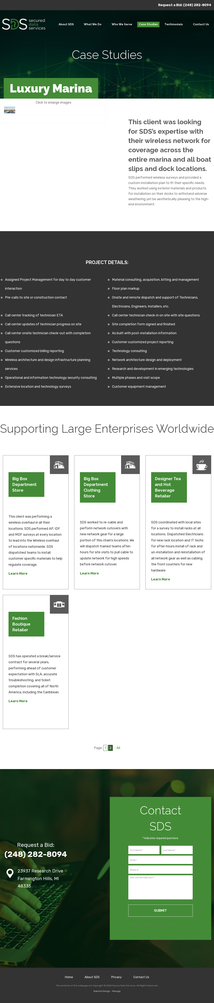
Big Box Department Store (24, 484)
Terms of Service (147, 927)
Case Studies (148, 24)
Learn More (18, 573)
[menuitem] (66, 24)
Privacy (116, 977)
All (118, 748)
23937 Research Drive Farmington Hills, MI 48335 (40, 878)
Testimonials (173, 24)
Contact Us (141, 977)
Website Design (101, 991)
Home (69, 977)
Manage (116, 991)
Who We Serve (122, 24)
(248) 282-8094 (197, 5)
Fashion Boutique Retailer (21, 624)
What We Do (92, 24)
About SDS (66, 24)
